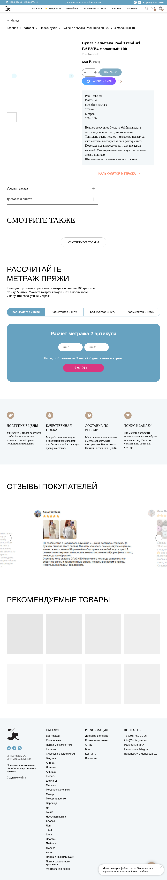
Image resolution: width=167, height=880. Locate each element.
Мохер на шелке (56, 798)
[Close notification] (161, 866)
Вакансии (132, 8)
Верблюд (51, 803)
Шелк (49, 834)
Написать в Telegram (136, 749)
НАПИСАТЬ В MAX (99, 81)
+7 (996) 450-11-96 (153, 2)
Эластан (51, 839)
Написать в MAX (134, 744)
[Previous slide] (8, 538)
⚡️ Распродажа (53, 8)
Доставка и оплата (96, 735)
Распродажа (53, 740)
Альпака (51, 771)
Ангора (50, 762)
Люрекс (50, 848)
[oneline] (70, 347)
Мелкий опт (72, 8)
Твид (49, 830)
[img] (139, 2)
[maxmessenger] (20, 748)
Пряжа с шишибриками (60, 857)
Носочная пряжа (56, 816)
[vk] (9, 748)
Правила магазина (96, 740)
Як (47, 807)
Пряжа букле (48, 28)
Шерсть (50, 776)
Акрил (49, 852)
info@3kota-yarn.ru (135, 740)
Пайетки (51, 843)
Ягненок (51, 767)
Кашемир (51, 749)
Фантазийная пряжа (58, 868)
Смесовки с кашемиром (60, 753)
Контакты (116, 8)
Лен (48, 825)
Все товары (53, 735)
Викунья (51, 758)
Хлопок (50, 821)
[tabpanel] (83, 357)
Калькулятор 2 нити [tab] (26, 312)
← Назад (13, 20)
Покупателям (89, 8)
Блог (103, 8)
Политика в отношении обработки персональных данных (22, 768)
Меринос (51, 785)
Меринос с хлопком (58, 789)
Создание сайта (16, 777)
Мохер (50, 794)
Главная (12, 28)
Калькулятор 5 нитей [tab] (141, 312)
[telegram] (14, 748)
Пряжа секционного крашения (58, 863)
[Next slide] (158, 538)
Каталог (36, 8)
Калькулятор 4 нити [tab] (102, 312)
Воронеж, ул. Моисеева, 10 (24, 2)
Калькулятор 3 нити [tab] (64, 312)
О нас (88, 744)
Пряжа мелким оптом (59, 744)
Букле (49, 812)
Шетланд (51, 780)
